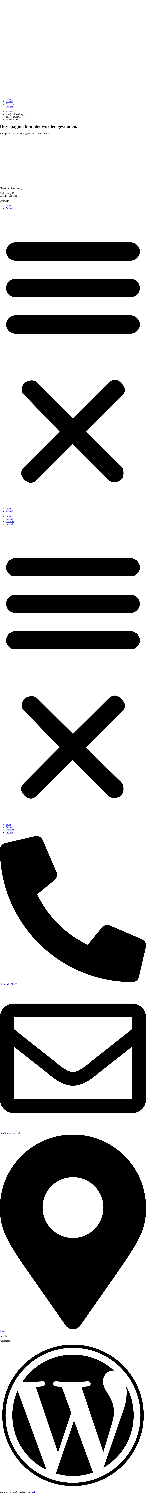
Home (8, 205)
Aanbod (9, 208)
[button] (73, 358)
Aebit (34, 1492)
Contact (9, 524)
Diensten (10, 521)
